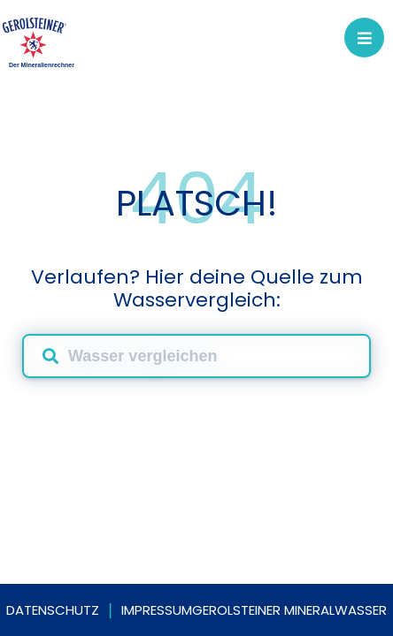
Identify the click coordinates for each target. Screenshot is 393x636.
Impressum (156, 610)
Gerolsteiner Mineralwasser (289, 610)
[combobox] (196, 356)
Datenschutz (52, 610)
